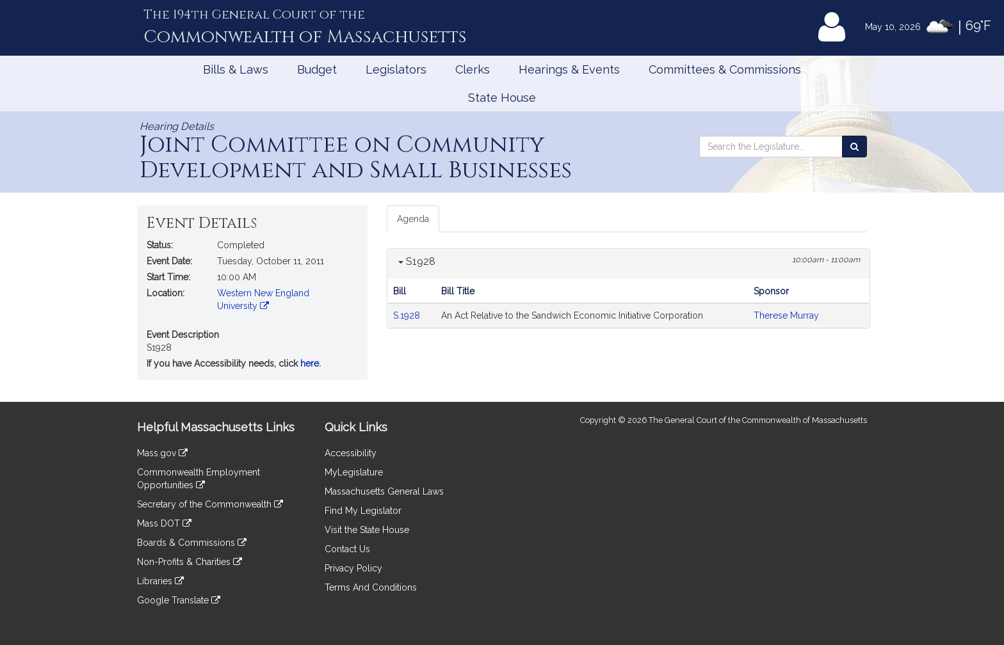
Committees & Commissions (725, 69)
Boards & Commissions (192, 543)
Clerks (472, 69)
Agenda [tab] (413, 219)
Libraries (160, 581)
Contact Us (347, 549)
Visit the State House (367, 530)
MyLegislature (354, 472)
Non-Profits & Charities (189, 562)
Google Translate (178, 600)
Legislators (396, 69)
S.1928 (408, 315)
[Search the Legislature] (854, 146)
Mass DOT (164, 523)
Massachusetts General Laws (384, 491)
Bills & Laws (235, 69)
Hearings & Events (569, 69)
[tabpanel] (628, 288)
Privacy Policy (353, 568)
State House (502, 97)
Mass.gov (162, 453)
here (309, 363)
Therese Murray (786, 315)
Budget (317, 69)
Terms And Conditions (371, 587)
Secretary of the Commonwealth (210, 504)
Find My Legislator (363, 511)
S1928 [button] (416, 261)
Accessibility (350, 453)
